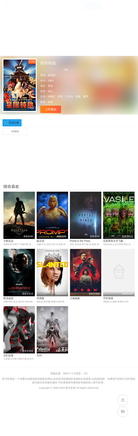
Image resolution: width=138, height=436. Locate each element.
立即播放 (50, 109)
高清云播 (14, 122)
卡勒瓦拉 (8, 240)
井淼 (77, 96)
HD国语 (15, 131)
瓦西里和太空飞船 (113, 240)
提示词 (40, 240)
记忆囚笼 (8, 355)
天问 (39, 355)
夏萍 (85, 96)
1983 (50, 80)
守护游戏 (108, 298)
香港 (50, 85)
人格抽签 (75, 298)
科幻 (50, 91)
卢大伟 (69, 96)
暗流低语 (8, 298)
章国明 (51, 75)
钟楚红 (51, 96)
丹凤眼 (40, 298)
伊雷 (60, 96)
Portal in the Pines (80, 240)
